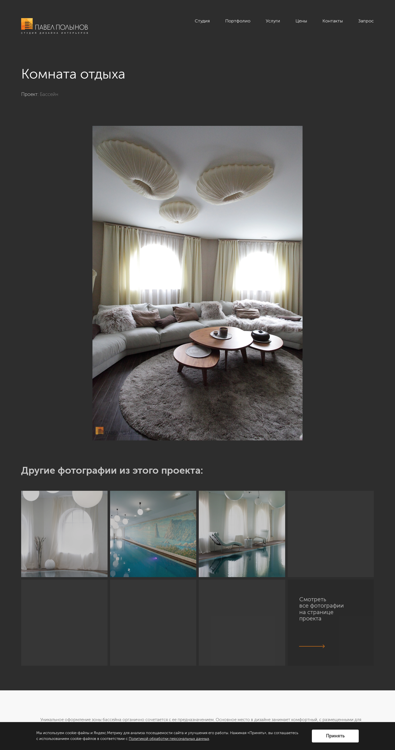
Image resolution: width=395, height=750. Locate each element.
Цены (301, 21)
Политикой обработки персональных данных (169, 738)
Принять (335, 736)
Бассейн (49, 94)
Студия (202, 21)
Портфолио (237, 21)
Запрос (366, 21)
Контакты (332, 21)
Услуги (273, 21)
